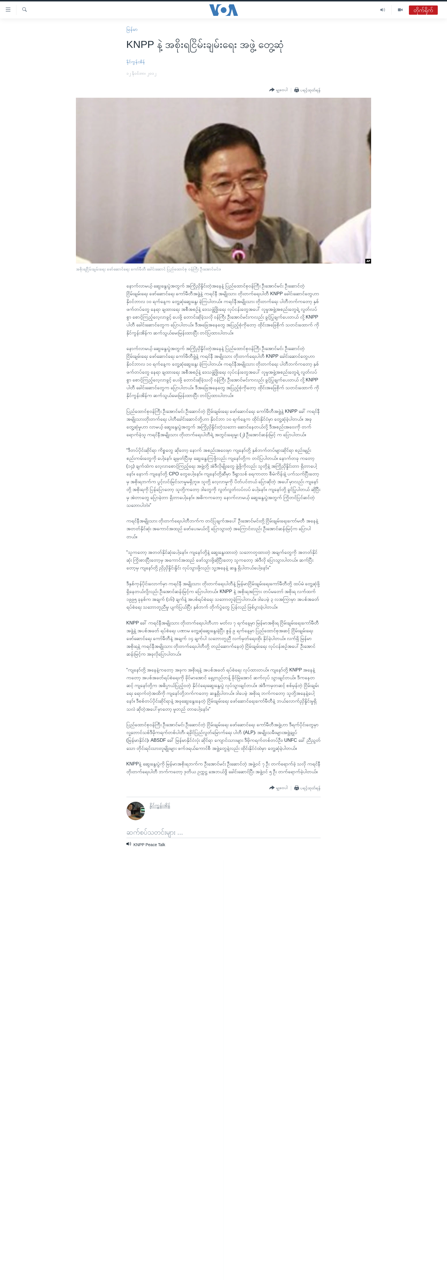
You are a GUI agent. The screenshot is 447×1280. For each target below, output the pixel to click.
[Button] (278, 90)
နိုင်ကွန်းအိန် (135, 61)
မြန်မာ (132, 29)
